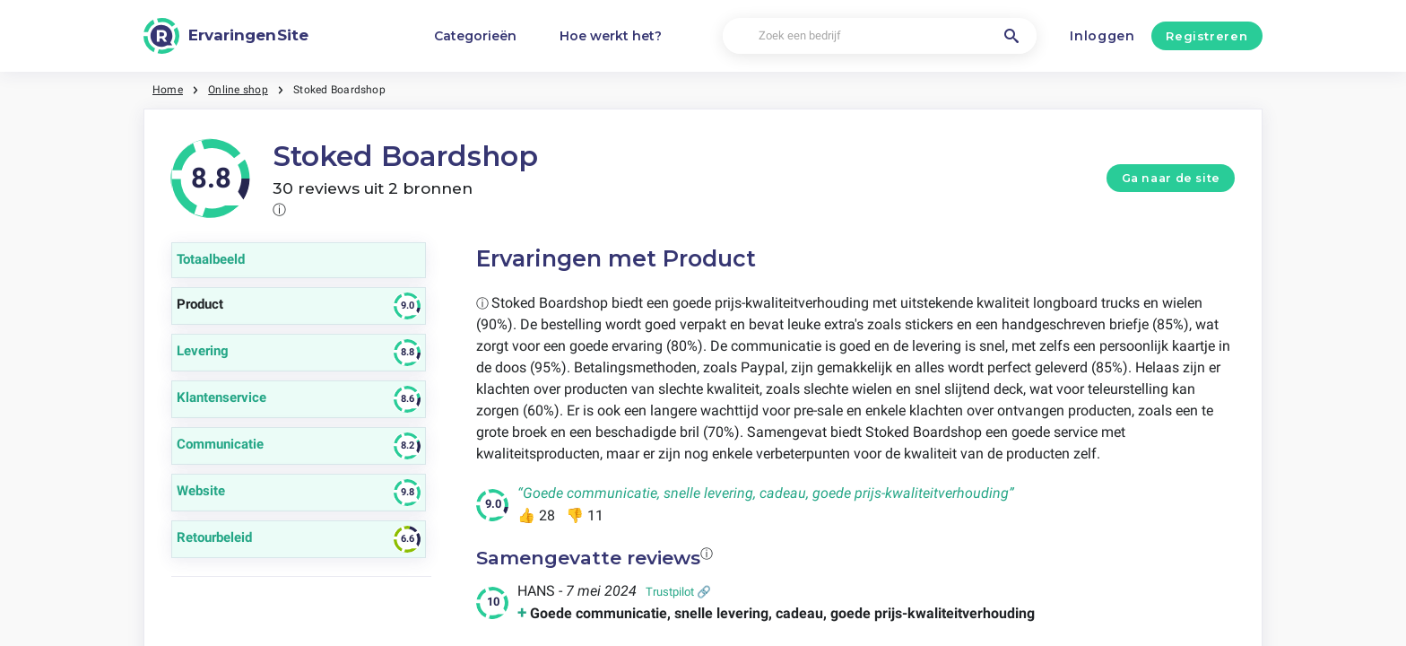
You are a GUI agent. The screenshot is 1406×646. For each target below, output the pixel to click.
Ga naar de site (1171, 178)
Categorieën (475, 36)
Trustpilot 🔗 (678, 591)
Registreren (1206, 36)
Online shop (238, 89)
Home (167, 89)
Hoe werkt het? (611, 36)
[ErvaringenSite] (225, 36)
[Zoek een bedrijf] (880, 36)
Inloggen (1102, 36)
